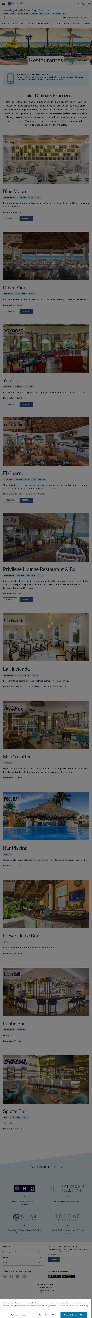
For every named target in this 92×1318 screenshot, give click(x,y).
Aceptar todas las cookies (73, 1315)
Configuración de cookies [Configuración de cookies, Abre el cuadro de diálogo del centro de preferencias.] (45, 1315)
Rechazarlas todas (18, 1315)
